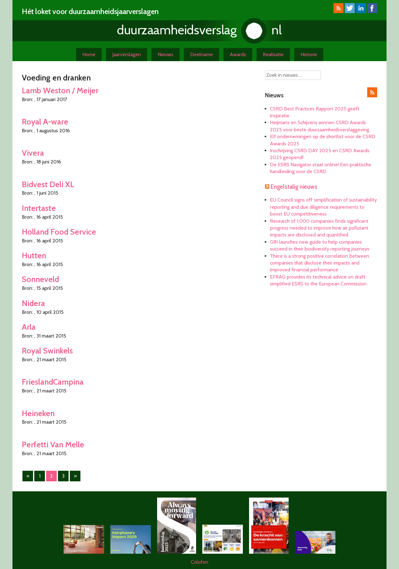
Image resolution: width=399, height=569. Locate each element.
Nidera (33, 303)
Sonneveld (40, 279)
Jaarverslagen (126, 54)
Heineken (38, 413)
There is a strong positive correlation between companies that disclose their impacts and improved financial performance (319, 263)
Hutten (34, 255)
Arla (29, 327)
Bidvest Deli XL (48, 184)
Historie (308, 54)
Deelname (201, 54)
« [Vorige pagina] (27, 476)
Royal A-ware (45, 121)
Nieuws (165, 54)
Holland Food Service (59, 231)
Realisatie (273, 54)
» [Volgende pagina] (75, 476)
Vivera (33, 153)
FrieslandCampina (53, 382)
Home (88, 54)
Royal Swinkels (47, 350)
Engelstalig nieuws (294, 186)
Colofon (199, 562)
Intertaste (39, 208)
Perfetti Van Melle (53, 444)
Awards (238, 54)
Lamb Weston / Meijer (60, 90)
